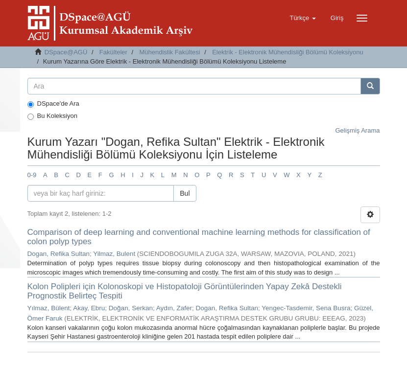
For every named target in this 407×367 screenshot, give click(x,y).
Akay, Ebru (89, 308)
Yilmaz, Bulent (114, 253)
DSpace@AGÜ (66, 52)
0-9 (32, 175)
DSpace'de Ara (53, 104)
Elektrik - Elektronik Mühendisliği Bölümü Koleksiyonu (287, 52)
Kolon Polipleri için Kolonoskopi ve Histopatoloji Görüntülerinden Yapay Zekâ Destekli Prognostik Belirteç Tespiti (184, 291)
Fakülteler (113, 52)
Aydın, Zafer (174, 308)
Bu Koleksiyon (52, 116)
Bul (185, 193)
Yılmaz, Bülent (48, 308)
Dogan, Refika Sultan (58, 253)
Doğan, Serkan (131, 308)
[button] (302, 18)
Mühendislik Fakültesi (169, 52)
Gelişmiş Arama (357, 130)
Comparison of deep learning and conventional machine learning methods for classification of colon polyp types (198, 237)
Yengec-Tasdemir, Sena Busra (306, 308)
